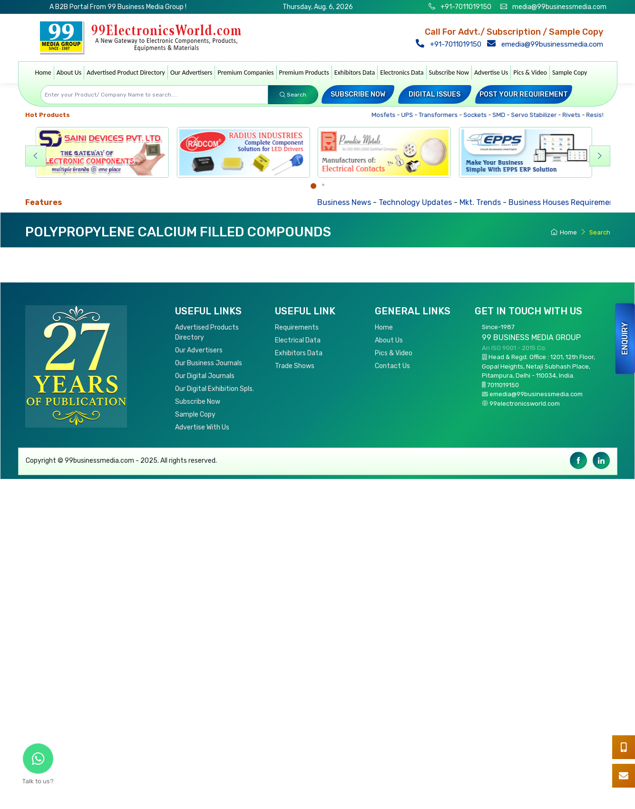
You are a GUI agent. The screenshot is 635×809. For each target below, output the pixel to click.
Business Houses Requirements (569, 202)
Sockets (477, 114)
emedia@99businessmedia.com (546, 44)
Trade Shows (294, 366)
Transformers (440, 114)
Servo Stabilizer (535, 114)
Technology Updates (419, 202)
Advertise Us (491, 72)
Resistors (601, 114)
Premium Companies (245, 72)
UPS (409, 114)
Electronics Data (401, 72)
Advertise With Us (202, 427)
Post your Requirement (523, 94)
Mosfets (385, 114)
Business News (348, 202)
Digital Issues (434, 94)
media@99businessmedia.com (559, 7)
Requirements (297, 327)
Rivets (573, 114)
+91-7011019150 (465, 7)
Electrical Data (298, 340)
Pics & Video (530, 72)
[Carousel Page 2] (323, 185)
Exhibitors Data (354, 72)
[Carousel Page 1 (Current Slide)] (313, 186)
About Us (69, 72)
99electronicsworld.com (524, 403)
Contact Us (392, 366)
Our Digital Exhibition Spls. (214, 389)
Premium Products (304, 72)
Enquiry (624, 338)
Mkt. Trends (484, 202)
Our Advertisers (191, 72)
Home (43, 72)
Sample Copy (569, 72)
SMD (501, 114)
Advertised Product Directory (126, 72)
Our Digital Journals (204, 376)
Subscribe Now (449, 72)
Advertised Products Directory (207, 332)
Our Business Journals (208, 363)
